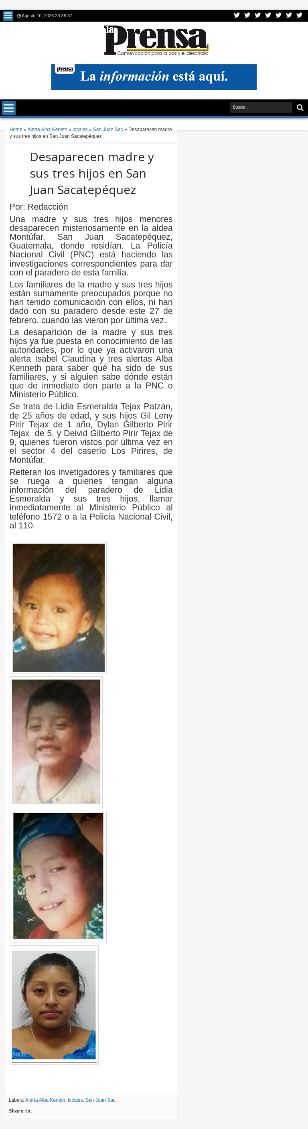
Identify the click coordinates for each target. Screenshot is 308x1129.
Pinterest (299, 16)
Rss (268, 16)
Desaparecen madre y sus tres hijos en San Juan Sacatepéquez (92, 173)
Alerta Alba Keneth (45, 1100)
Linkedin (279, 16)
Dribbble (289, 16)
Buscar (299, 107)
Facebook (247, 16)
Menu (8, 16)
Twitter (237, 16)
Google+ (258, 16)
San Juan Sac (100, 1100)
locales (75, 1100)
